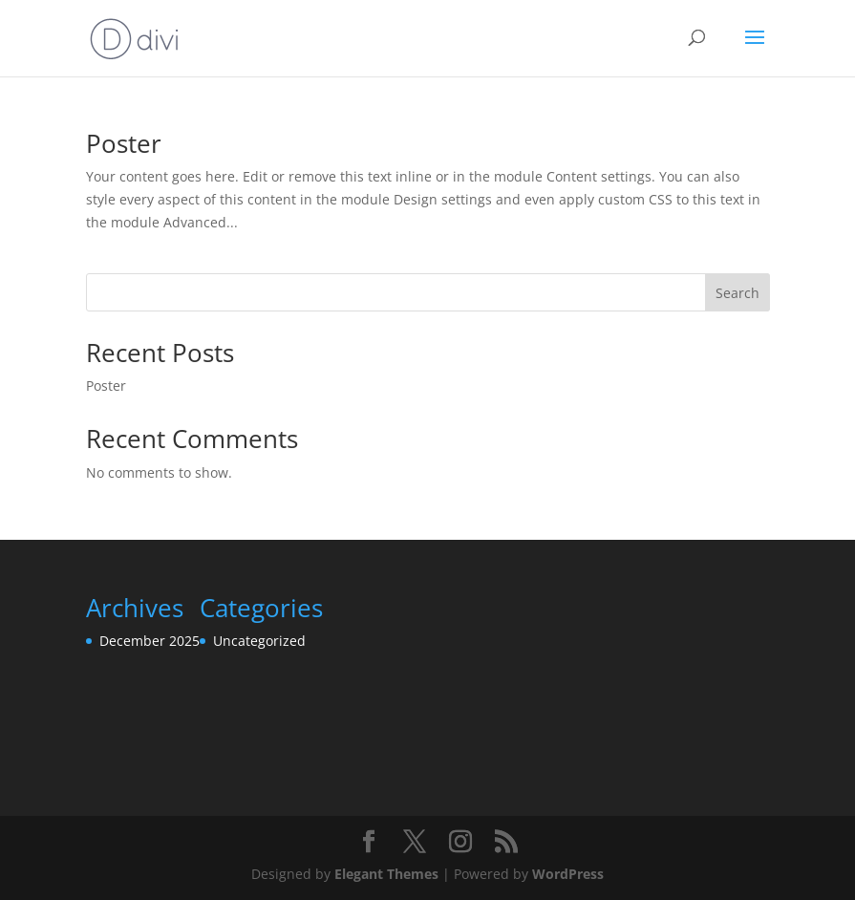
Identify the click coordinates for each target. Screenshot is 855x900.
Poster (123, 143)
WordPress (568, 874)
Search (737, 293)
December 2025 (149, 641)
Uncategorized (259, 641)
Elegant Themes (386, 874)
